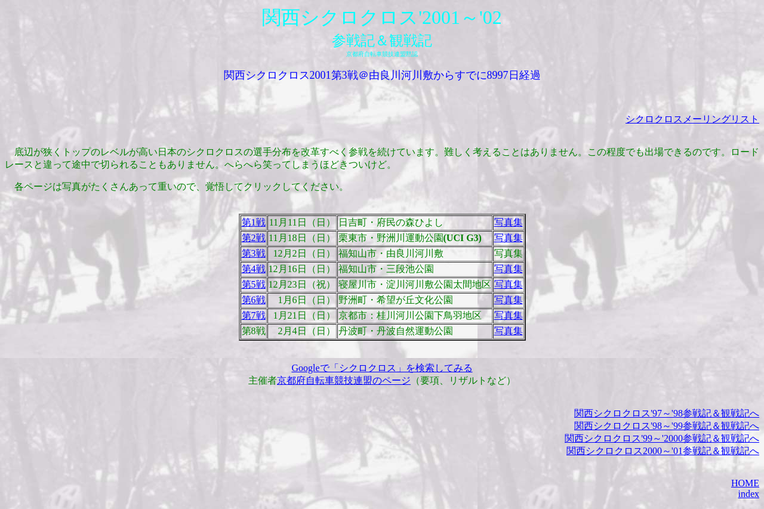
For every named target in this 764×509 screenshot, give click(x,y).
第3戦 (254, 253)
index (748, 494)
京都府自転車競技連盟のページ (344, 380)
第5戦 (254, 284)
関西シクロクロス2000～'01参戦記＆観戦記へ (662, 451)
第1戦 (254, 222)
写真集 (508, 222)
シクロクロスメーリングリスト (692, 119)
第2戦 (254, 238)
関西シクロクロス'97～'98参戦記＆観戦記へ (666, 413)
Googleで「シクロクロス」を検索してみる (381, 368)
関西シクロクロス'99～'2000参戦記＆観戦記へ (662, 438)
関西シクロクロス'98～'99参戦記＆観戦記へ (666, 426)
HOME (745, 483)
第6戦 (254, 300)
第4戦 (254, 269)
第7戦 (254, 315)
